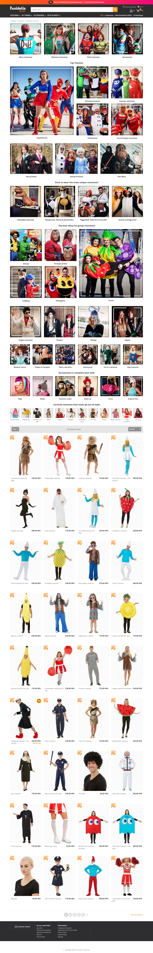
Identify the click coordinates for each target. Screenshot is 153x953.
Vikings (93, 340)
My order (39, 928)
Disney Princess (76, 176)
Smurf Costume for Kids (19, 583)
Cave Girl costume (85, 741)
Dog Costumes (133, 367)
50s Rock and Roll (37, 420)
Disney (26, 264)
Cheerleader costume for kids (121, 900)
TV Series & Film (60, 264)
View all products (137, 915)
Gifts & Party (53, 15)
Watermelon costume (120, 741)
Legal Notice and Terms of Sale (67, 930)
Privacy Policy (62, 932)
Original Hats (133, 399)
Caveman (93, 420)
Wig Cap (14, 899)
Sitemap (60, 937)
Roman (60, 420)
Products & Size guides (44, 930)
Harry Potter (31, 176)
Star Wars (122, 176)
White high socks (51, 846)
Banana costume (17, 636)
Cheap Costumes (127, 420)
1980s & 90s (26, 420)
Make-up (87, 399)
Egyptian (70, 420)
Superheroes (42, 138)
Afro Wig (82, 794)
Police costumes (65, 367)
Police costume (50, 741)
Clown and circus (82, 420)
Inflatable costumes (25, 220)
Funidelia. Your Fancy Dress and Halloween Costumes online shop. (17, 9)
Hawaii (104, 420)
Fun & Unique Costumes (127, 138)
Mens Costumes (25, 57)
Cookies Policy (62, 935)
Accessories (39, 15)
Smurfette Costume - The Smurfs (121, 479)
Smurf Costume (117, 583)
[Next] (87, 914)
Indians (48, 420)
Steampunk (87, 367)
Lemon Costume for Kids (121, 636)
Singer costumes (26, 340)
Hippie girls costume (86, 636)
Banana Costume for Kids (20, 688)
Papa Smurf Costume (86, 899)
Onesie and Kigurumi (127, 220)
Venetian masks (65, 399)
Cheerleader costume (52, 478)
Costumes (14, 15)
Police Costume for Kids (53, 794)
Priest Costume (16, 846)
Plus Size (138, 420)
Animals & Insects (92, 101)
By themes (26, 15)
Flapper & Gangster (42, 367)
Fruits (111, 300)
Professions (92, 138)
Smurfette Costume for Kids (87, 532)
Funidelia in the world (64, 928)
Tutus (110, 399)
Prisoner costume (85, 688)
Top (101, 15)
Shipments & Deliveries (44, 932)
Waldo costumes (116, 420)
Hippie (127, 340)
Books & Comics (20, 367)
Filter (15, 429)
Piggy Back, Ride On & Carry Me (93, 220)
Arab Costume (50, 531)
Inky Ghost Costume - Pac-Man (121, 847)
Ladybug (26, 301)
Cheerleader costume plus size (54, 689)
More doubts (41, 937)
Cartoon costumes (127, 101)
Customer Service (22, 927)
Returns (39, 935)
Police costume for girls (53, 899)
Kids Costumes (93, 57)
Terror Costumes (110, 367)
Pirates (60, 340)
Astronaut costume (119, 794)
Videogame (60, 301)
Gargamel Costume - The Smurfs (20, 742)
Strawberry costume (119, 531)
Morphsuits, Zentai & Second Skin (59, 220)
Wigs (20, 399)
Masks (42, 399)
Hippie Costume (50, 636)
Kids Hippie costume (86, 583)
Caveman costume (85, 478)
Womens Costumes (59, 57)
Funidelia (13, 21)
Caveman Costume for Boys (19, 479)
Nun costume (16, 794)
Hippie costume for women (122, 688)
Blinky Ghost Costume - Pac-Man (87, 847)
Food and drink (15, 420)
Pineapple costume (51, 583)
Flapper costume (17, 531)
